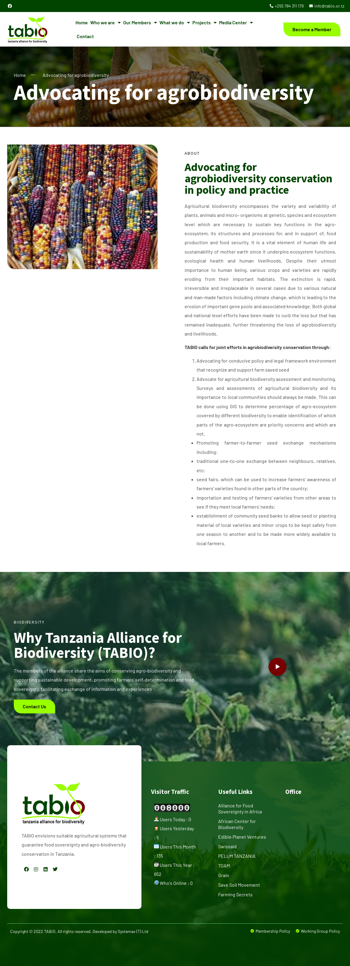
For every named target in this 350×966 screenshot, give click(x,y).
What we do (174, 22)
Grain (223, 875)
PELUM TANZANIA (237, 856)
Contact (85, 36)
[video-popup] (277, 667)
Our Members (140, 22)
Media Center (236, 22)
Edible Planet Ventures (242, 837)
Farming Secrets (235, 894)
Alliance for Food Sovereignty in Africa (240, 808)
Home (82, 22)
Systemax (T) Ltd (133, 931)
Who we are (105, 22)
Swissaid (227, 846)
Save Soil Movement (239, 885)
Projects (204, 22)
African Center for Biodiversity (237, 824)
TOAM (224, 865)
